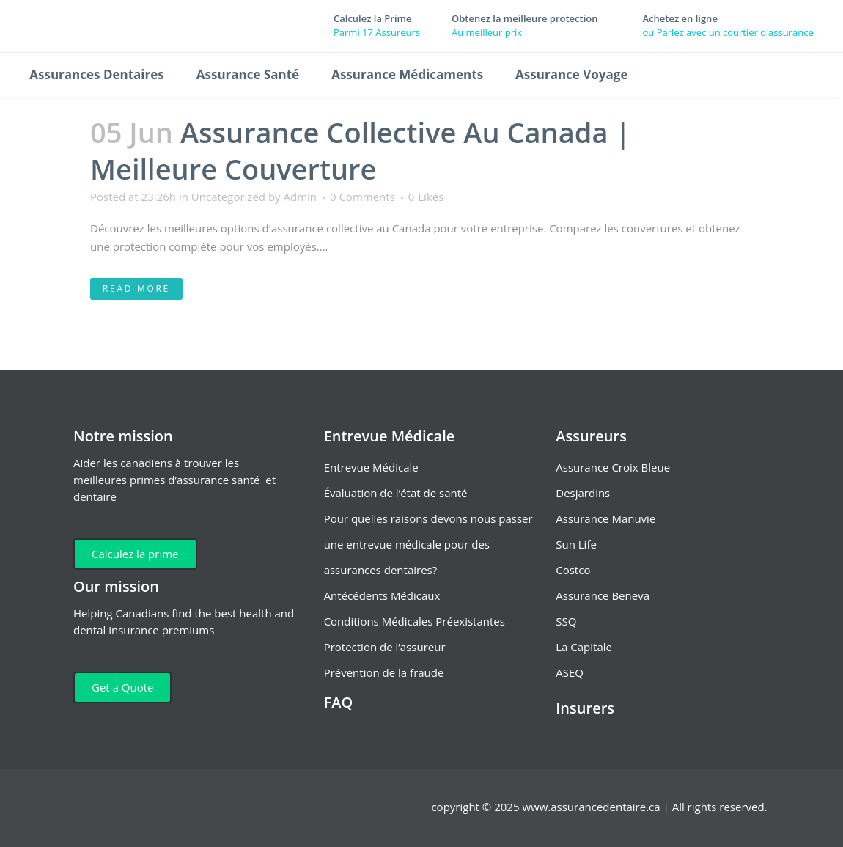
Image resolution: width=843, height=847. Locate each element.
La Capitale (584, 646)
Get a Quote (122, 687)
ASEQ (570, 672)
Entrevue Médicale (371, 467)
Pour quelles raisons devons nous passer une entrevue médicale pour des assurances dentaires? (428, 544)
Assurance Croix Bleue (613, 467)
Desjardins (583, 492)
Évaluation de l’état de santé (396, 492)
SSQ (566, 621)
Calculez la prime (135, 553)
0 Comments (362, 196)
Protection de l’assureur (385, 646)
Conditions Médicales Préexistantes (414, 621)
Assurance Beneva (602, 595)
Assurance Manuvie (605, 518)
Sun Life (576, 544)
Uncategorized (228, 196)
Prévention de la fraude (384, 672)
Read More (136, 288)
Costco (573, 569)
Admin (300, 196)
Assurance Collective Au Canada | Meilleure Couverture (360, 150)
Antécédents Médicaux (382, 595)
